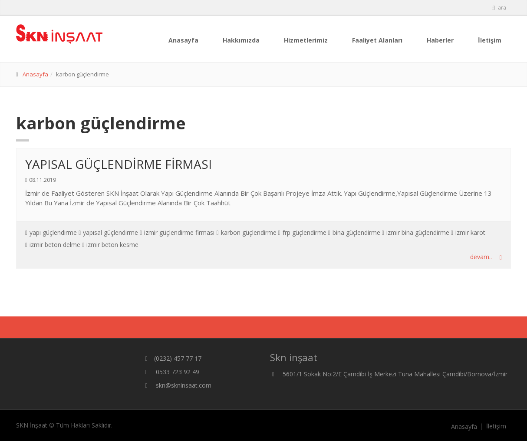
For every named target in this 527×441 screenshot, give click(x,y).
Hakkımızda (241, 40)
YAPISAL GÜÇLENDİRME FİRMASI (118, 164)
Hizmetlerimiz (306, 40)
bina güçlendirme (356, 232)
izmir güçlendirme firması (179, 232)
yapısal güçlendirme (110, 232)
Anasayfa (183, 40)
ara (498, 7)
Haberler (440, 40)
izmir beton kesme (112, 244)
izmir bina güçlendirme (417, 232)
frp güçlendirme (304, 232)
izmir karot (470, 232)
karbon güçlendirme (249, 232)
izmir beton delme (55, 244)
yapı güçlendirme (53, 232)
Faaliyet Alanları (377, 40)
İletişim (489, 40)
